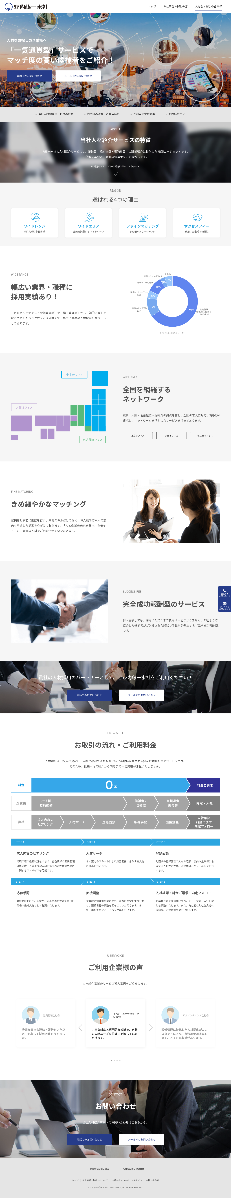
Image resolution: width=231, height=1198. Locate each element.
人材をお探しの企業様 (133, 1168)
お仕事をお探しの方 (99, 1168)
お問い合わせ (152, 1180)
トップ (75, 1180)
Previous (83, 1028)
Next (149, 1028)
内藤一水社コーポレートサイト (127, 1180)
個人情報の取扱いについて (95, 1180)
